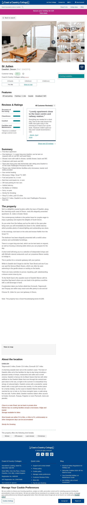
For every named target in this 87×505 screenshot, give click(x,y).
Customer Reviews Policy (41, 477)
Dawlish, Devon (16, 69)
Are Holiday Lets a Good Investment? (70, 481)
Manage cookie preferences (41, 474)
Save (82, 67)
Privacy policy (37, 468)
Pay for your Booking (39, 483)
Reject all (78, 501)
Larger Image (9, 59)
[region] (43, 494)
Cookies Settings (8, 501)
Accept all (64, 501)
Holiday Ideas (74, 7)
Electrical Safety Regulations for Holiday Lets (72, 466)
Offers (82, 7)
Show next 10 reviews (46, 143)
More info (36, 480)
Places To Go (63, 7)
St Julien (7, 66)
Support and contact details (41, 465)
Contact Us (62, 2)
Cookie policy (37, 471)
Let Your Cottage (51, 2)
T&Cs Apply (43, 13)
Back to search (10, 18)
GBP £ (69, 2)
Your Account (79, 2)
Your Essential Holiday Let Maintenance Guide (70, 476)
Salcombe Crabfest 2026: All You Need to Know (72, 471)
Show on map (28, 84)
